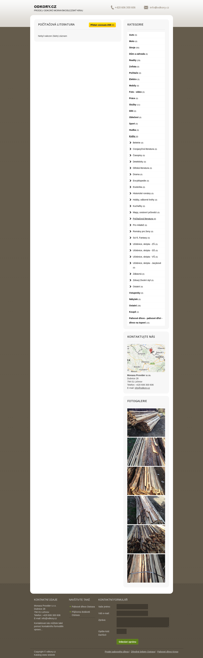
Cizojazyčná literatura (145, 149)
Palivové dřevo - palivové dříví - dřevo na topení (145, 320)
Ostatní (138, 286)
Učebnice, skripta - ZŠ (145, 244)
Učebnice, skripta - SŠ (145, 250)
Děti (132, 111)
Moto (133, 41)
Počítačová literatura (144, 218)
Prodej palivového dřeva (117, 651)
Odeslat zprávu (127, 641)
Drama (137, 174)
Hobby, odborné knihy (145, 199)
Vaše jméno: (104, 606)
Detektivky (139, 161)
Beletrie (138, 142)
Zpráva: (102, 620)
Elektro (134, 79)
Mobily (134, 85)
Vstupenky (136, 293)
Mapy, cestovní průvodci (146, 212)
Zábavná (138, 274)
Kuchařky (139, 206)
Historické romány (143, 193)
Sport (133, 123)
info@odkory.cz (159, 7)
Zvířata (134, 66)
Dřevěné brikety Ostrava (143, 651)
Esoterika (139, 187)
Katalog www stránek (44, 655)
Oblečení (135, 117)
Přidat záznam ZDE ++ (102, 24)
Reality (134, 60)
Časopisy (139, 155)
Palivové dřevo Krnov (167, 651)
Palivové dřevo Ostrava (83, 606)
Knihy (133, 136)
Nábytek (135, 299)
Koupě (134, 312)
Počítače (135, 73)
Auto (133, 35)
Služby (134, 104)
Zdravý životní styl (143, 280)
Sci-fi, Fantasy (141, 237)
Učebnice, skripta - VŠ (145, 256)
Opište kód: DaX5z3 (104, 633)
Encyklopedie (141, 180)
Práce (133, 98)
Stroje (134, 47)
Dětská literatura (142, 168)
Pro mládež (140, 225)
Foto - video (136, 92)
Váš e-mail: (104, 613)
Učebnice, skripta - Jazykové (147, 265)
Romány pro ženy (143, 231)
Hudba (134, 130)
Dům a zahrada (138, 54)
